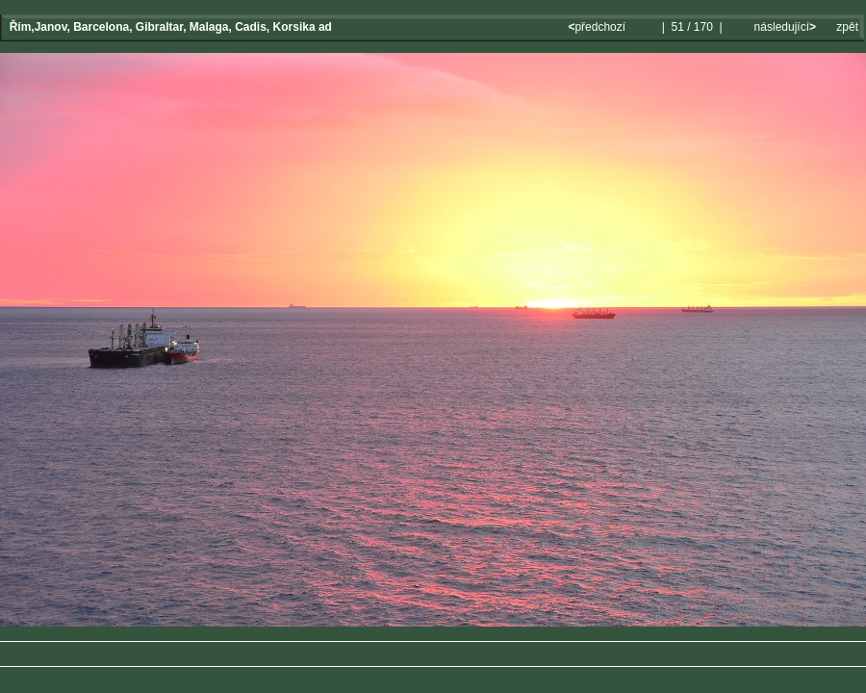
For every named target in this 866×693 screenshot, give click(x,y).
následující (783, 27)
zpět (847, 27)
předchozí (598, 27)
